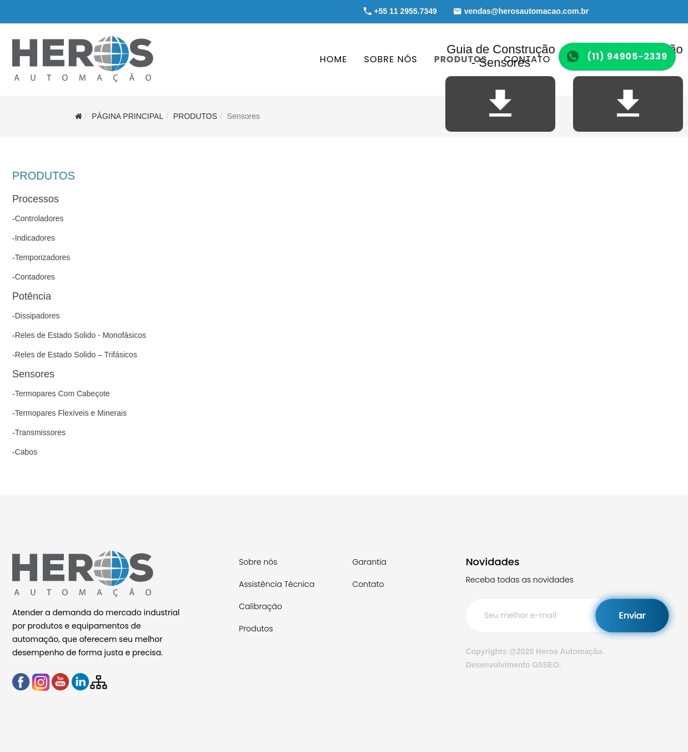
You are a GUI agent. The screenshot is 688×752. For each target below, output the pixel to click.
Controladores (39, 218)
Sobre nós (258, 561)
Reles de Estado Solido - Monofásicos (81, 335)
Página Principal (127, 116)
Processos (35, 199)
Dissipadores (37, 315)
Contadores (35, 276)
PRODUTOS (461, 59)
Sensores (33, 374)
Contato (368, 584)
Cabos (26, 451)
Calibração (260, 606)
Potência (31, 296)
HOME (334, 59)
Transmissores (40, 432)
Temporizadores (43, 257)
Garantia (369, 561)
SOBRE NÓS (391, 59)
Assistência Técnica (276, 584)
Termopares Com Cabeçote (62, 393)
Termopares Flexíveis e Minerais (71, 413)
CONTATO (527, 59)
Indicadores (35, 237)
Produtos (256, 628)
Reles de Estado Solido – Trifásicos (76, 354)
